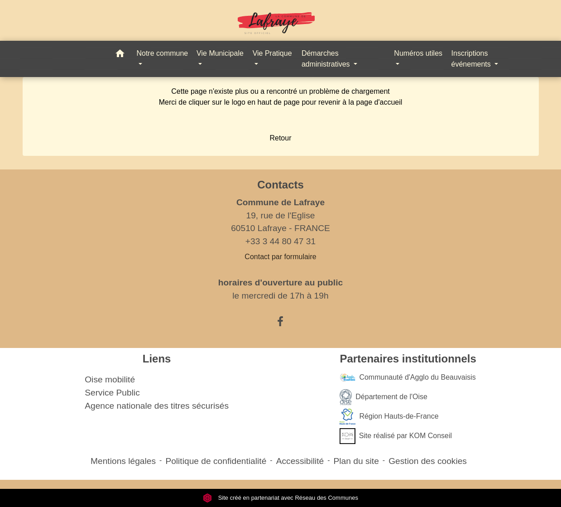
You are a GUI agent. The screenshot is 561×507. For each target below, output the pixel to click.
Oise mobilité (110, 379)
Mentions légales (123, 461)
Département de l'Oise (383, 397)
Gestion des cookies (427, 461)
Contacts (280, 185)
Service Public (112, 392)
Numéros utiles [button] (418, 53)
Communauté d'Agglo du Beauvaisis (407, 378)
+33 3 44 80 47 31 (280, 241)
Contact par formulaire (280, 257)
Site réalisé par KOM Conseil (396, 436)
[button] (120, 55)
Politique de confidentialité (215, 461)
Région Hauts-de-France (389, 417)
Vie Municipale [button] (220, 53)
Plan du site (356, 461)
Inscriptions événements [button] (472, 58)
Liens (157, 358)
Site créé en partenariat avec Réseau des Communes (280, 497)
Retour (280, 138)
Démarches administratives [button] (327, 58)
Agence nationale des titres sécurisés (157, 405)
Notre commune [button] (162, 53)
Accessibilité (300, 461)
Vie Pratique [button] (272, 53)
